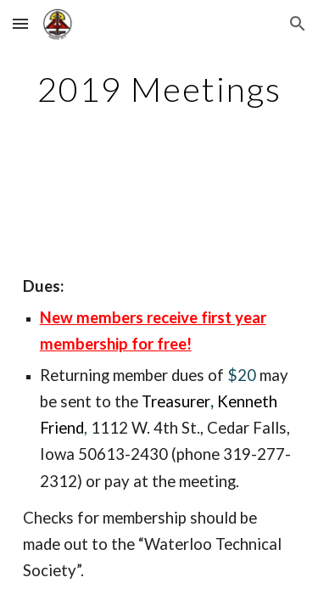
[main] (159, 89)
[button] (20, 23)
